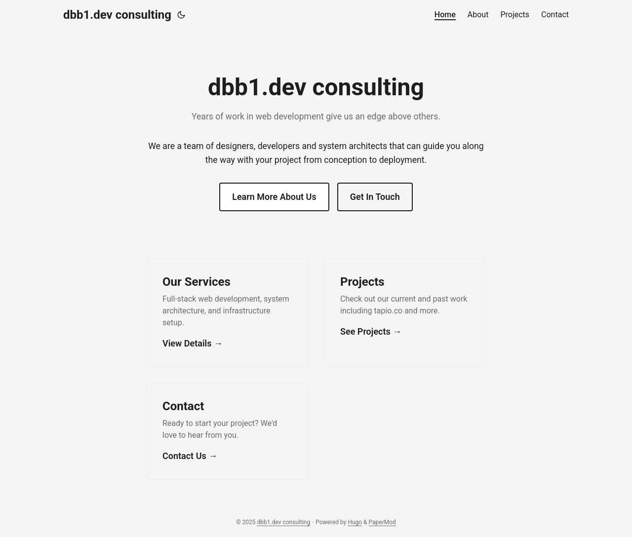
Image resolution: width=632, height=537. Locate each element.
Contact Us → (189, 456)
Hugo (355, 522)
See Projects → (370, 331)
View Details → (192, 343)
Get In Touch (375, 197)
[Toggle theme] (181, 15)
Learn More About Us (274, 197)
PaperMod (382, 522)
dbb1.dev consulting (117, 15)
